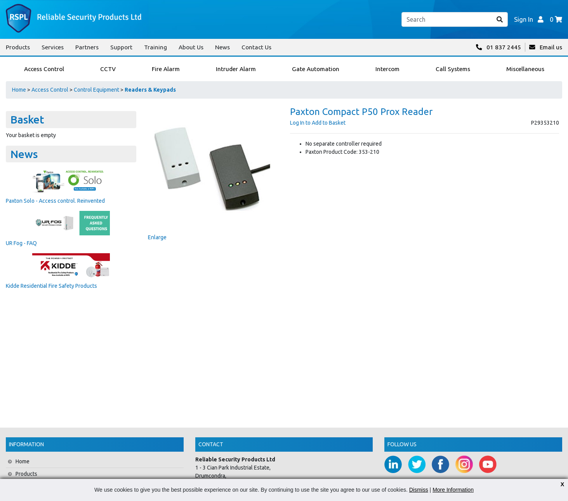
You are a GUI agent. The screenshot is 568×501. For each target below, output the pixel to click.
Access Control (49, 90)
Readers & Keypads (150, 90)
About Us (191, 47)
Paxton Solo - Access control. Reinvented (55, 201)
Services (53, 47)
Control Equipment (96, 90)
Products (18, 47)
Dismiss (418, 490)
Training (155, 47)
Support (121, 47)
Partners (87, 47)
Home (19, 90)
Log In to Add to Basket (318, 123)
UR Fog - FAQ (21, 243)
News (222, 47)
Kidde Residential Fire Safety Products (51, 286)
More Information (453, 490)
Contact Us (256, 47)
